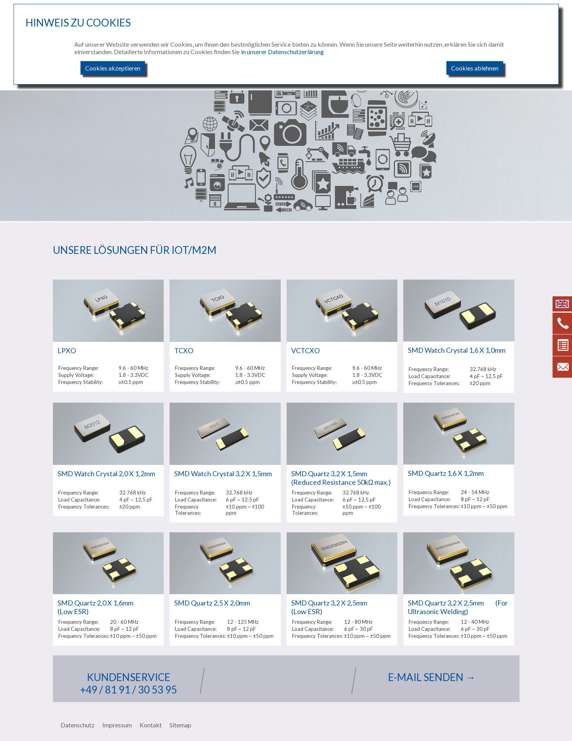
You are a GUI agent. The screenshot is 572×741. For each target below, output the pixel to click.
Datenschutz (77, 725)
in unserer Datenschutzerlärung (282, 51)
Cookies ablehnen (475, 68)
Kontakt (151, 725)
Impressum (117, 725)
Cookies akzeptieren (112, 68)
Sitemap (180, 725)
